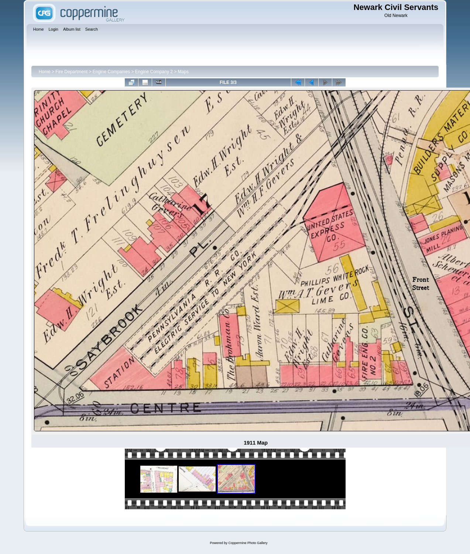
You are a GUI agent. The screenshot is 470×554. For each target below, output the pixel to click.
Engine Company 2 (154, 71)
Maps (183, 71)
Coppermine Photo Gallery (247, 543)
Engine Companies (111, 71)
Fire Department (71, 71)
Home (45, 71)
